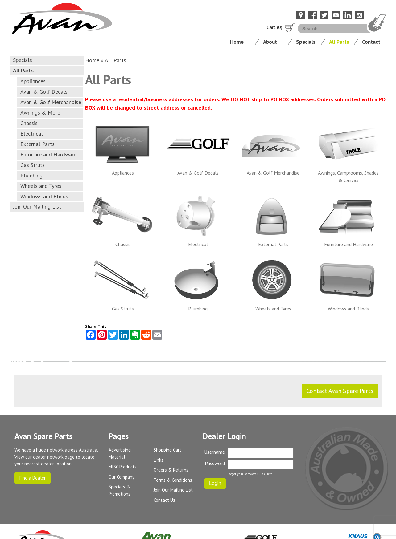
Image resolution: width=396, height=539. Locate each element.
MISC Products (123, 467)
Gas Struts (32, 164)
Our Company (121, 477)
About (270, 41)
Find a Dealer (32, 478)
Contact (371, 41)
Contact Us (164, 500)
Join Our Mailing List (37, 206)
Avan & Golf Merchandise (50, 102)
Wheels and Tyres (40, 185)
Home (237, 41)
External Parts (37, 144)
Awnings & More (40, 112)
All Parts (339, 41)
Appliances (33, 81)
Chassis (29, 123)
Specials (306, 41)
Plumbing (31, 175)
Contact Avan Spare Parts (340, 391)
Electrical (31, 133)
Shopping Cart (167, 450)
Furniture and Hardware (48, 154)
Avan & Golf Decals (44, 91)
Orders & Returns (171, 470)
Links (158, 460)
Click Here (265, 474)
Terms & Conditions (173, 480)
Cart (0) (281, 27)
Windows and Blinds (44, 196)
